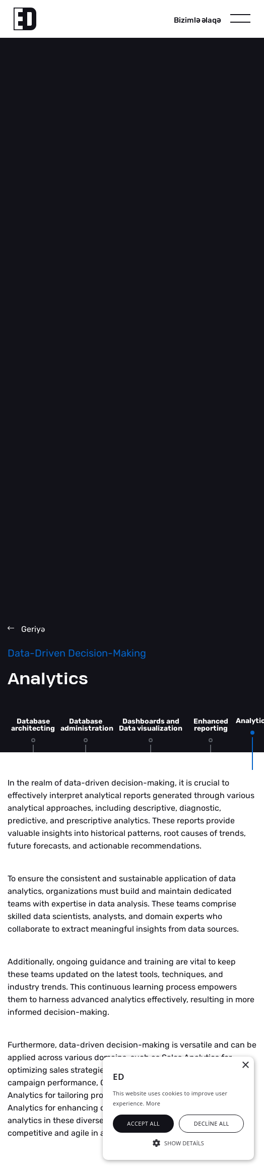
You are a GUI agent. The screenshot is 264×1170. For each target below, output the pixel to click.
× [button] (245, 1065)
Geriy (26, 629)
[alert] (178, 1108)
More (153, 1103)
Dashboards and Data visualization (150, 725)
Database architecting (33, 725)
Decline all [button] (211, 1123)
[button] (178, 1142)
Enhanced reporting (210, 725)
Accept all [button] (143, 1123)
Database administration (86, 725)
